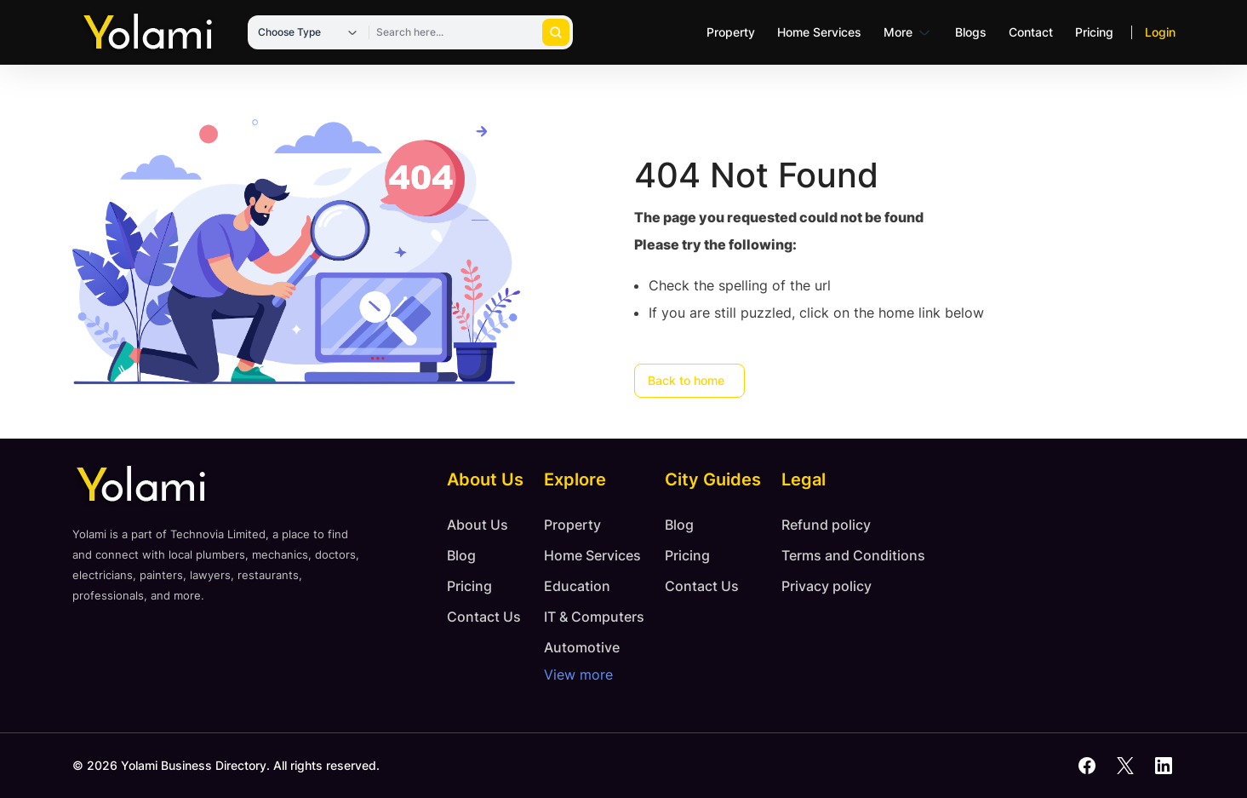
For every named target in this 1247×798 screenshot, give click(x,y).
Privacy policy (826, 585)
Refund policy (826, 524)
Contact (1031, 32)
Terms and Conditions (853, 555)
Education (577, 585)
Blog (461, 555)
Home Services (819, 32)
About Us (477, 524)
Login (1160, 32)
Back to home (686, 380)
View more (578, 674)
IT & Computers (594, 616)
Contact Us (484, 616)
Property (730, 32)
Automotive (582, 647)
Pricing (1094, 32)
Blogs (971, 32)
